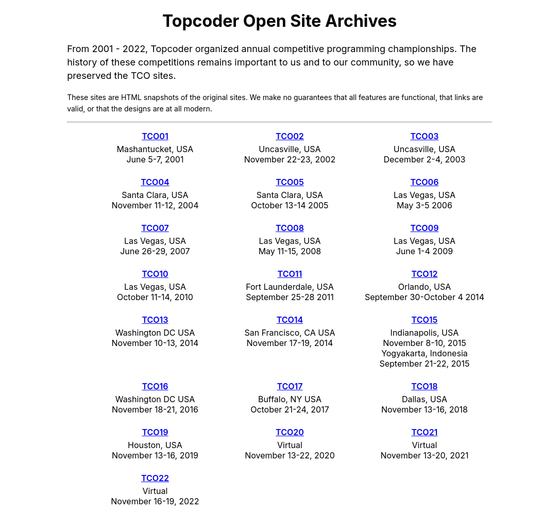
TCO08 (290, 228)
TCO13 (155, 320)
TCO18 (424, 386)
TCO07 (155, 228)
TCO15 (425, 320)
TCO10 (155, 274)
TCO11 (290, 274)
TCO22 (155, 478)
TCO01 (155, 136)
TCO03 (425, 136)
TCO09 (424, 228)
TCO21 (425, 432)
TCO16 (155, 386)
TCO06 (424, 182)
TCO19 (155, 432)
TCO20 (290, 432)
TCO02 (290, 136)
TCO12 (425, 274)
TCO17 (289, 386)
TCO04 (155, 182)
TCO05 (290, 182)
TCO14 (290, 320)
